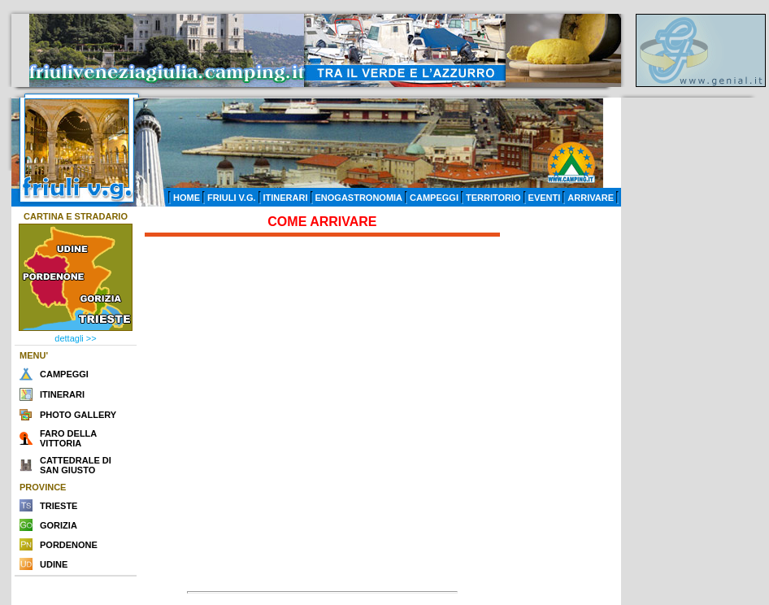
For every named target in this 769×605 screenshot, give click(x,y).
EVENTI (544, 197)
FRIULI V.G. (231, 197)
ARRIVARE (590, 197)
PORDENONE (69, 545)
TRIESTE (58, 506)
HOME (186, 197)
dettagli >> (75, 338)
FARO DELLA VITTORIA (68, 438)
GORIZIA (58, 525)
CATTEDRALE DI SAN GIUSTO (75, 465)
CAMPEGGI (434, 197)
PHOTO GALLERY (78, 415)
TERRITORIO (493, 197)
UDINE (53, 564)
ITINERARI (285, 197)
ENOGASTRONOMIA (359, 197)
